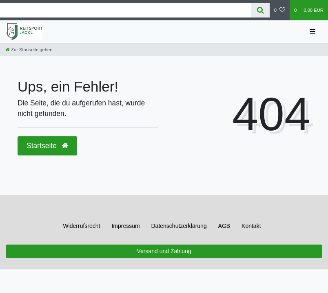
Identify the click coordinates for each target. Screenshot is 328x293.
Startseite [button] (47, 146)
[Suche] (260, 10)
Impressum (125, 226)
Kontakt (251, 226)
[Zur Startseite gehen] (29, 49)
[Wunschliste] (280, 10)
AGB (224, 226)
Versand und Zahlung (164, 251)
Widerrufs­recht (81, 226)
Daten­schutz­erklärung (179, 226)
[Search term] (125, 10)
